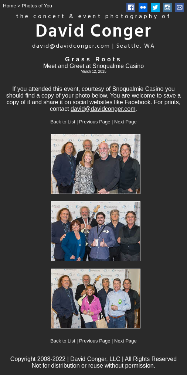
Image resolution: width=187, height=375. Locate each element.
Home (9, 5)
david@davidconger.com (103, 109)
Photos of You (37, 5)
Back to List (62, 122)
